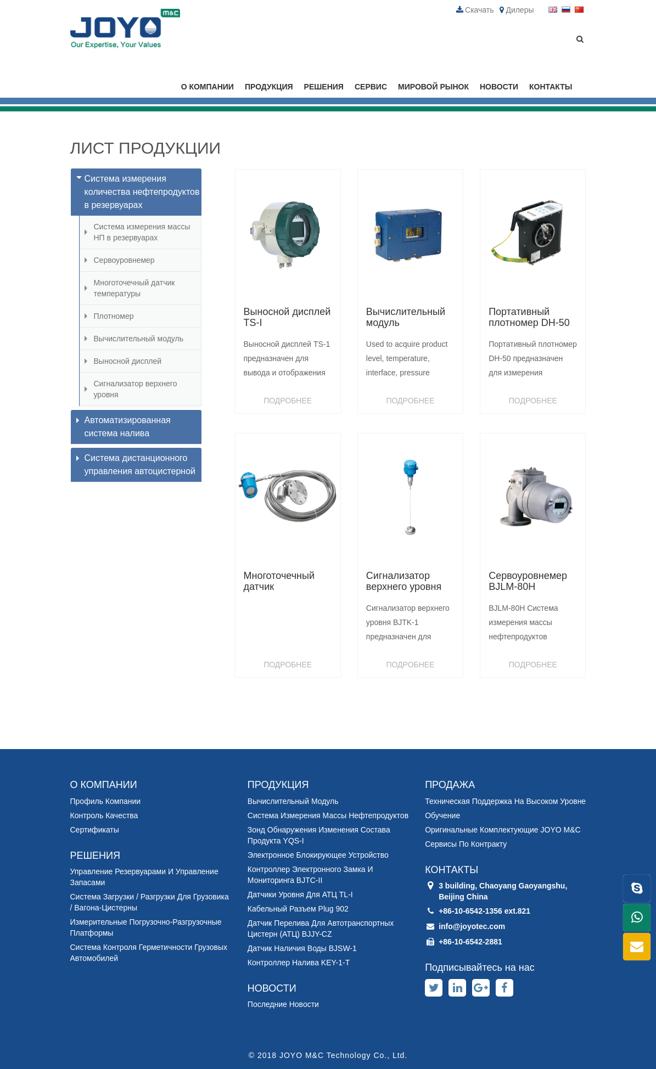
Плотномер (114, 316)
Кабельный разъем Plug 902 (298, 908)
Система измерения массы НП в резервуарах (142, 232)
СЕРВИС (371, 86)
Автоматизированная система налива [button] (123, 426)
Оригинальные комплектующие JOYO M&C (502, 829)
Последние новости (283, 1004)
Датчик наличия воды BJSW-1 (302, 948)
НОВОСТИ (499, 86)
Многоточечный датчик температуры (134, 288)
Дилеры (517, 9)
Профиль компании (105, 801)
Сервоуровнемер (124, 260)
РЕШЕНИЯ (324, 86)
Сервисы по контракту (466, 844)
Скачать (475, 9)
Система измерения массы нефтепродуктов (328, 815)
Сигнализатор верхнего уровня (135, 389)
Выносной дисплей (128, 361)
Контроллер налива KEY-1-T (299, 962)
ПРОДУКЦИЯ (269, 86)
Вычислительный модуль (138, 338)
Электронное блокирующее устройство (318, 855)
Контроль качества (104, 815)
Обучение (442, 815)
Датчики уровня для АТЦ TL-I (300, 894)
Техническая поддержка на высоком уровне (505, 801)
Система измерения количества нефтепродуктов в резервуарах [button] (138, 192)
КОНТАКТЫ (550, 86)
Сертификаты (94, 829)
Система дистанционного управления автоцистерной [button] (136, 464)
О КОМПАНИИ (207, 86)
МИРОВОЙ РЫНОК (433, 86)
